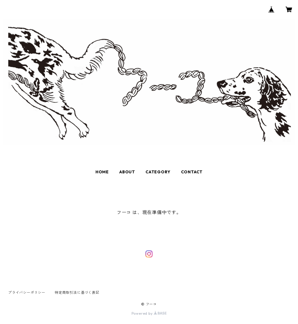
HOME (102, 172)
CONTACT (192, 172)
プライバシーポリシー (26, 292)
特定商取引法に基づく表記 (77, 292)
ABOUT (127, 172)
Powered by (149, 313)
